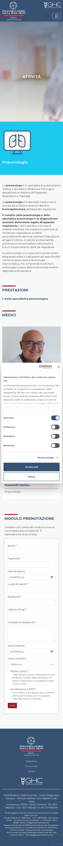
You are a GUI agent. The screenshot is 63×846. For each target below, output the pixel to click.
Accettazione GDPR (22, 689)
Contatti (31, 771)
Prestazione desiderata (21, 622)
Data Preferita (16, 645)
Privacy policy (19, 671)
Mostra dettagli (46, 457)
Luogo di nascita (17, 584)
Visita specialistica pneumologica (26, 298)
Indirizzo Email (16, 609)
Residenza (14, 596)
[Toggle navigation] (56, 16)
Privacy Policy (31, 766)
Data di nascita (16, 571)
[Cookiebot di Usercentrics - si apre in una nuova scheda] (39, 367)
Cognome (13, 558)
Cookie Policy (31, 761)
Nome (11, 545)
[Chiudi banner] (58, 367)
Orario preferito (17, 658)
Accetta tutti (31, 467)
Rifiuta (31, 476)
